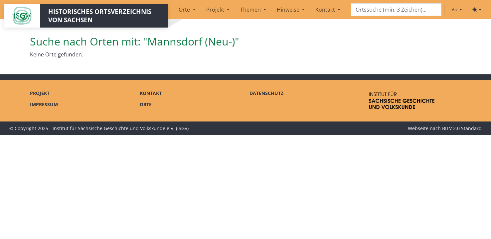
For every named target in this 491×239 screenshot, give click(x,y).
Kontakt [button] (325, 9)
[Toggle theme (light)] (477, 10)
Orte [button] (185, 9)
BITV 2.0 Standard (462, 128)
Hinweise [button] (289, 9)
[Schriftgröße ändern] (456, 10)
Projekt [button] (216, 9)
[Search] (396, 9)
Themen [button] (251, 9)
